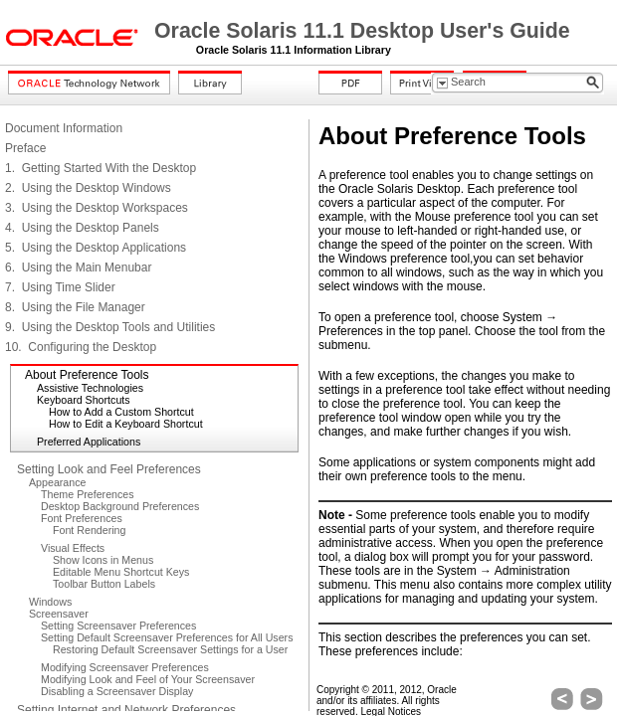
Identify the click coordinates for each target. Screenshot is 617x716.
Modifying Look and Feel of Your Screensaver (148, 679)
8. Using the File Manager (75, 307)
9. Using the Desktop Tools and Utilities (110, 327)
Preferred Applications (88, 442)
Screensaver (59, 614)
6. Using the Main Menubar (78, 267)
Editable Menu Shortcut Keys (121, 572)
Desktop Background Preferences (120, 506)
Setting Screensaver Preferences (118, 625)
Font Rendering (89, 530)
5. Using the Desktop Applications (95, 248)
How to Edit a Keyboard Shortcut (126, 424)
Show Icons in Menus (103, 560)
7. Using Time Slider (60, 287)
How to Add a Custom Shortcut (121, 412)
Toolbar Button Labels (104, 584)
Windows (50, 602)
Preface (25, 148)
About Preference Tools (87, 375)
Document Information (63, 128)
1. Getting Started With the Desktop (100, 168)
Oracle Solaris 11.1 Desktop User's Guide (362, 31)
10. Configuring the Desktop (80, 347)
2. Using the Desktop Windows (88, 188)
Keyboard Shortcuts (83, 400)
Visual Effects (72, 548)
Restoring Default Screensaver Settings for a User (170, 649)
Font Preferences (81, 518)
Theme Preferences (87, 494)
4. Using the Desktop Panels (82, 228)
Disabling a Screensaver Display (117, 691)
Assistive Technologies (90, 388)
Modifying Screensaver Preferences (125, 667)
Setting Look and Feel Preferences (109, 469)
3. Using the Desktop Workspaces (96, 208)
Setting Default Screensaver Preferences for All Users (167, 637)
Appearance (57, 482)
